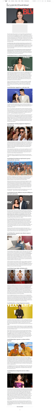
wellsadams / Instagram (30, 355)
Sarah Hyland (16, 35)
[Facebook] (32, 1)
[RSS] (45, 1)
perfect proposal (17, 115)
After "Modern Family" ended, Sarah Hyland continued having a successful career (18, 43)
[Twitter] (37, 1)
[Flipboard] (39, 1)
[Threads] (43, 1)
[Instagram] (35, 1)
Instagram (13, 155)
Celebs (7, 3)
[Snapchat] (42, 1)
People (8, 394)
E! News (30, 145)
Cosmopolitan (9, 333)
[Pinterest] (40, 1)
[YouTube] (34, 1)
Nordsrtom (25, 263)
